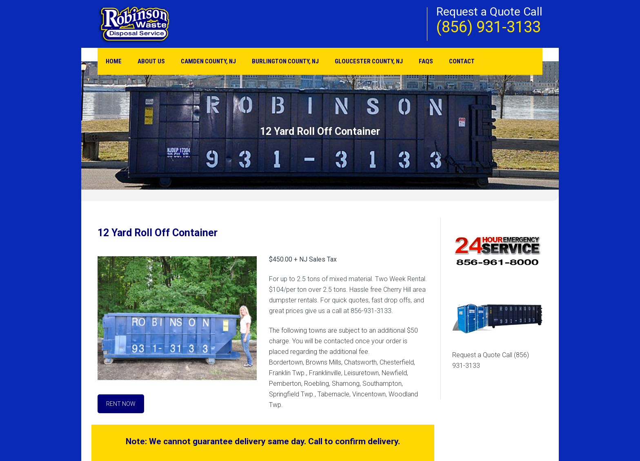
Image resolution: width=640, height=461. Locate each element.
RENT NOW (121, 404)
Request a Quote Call (490, 360)
